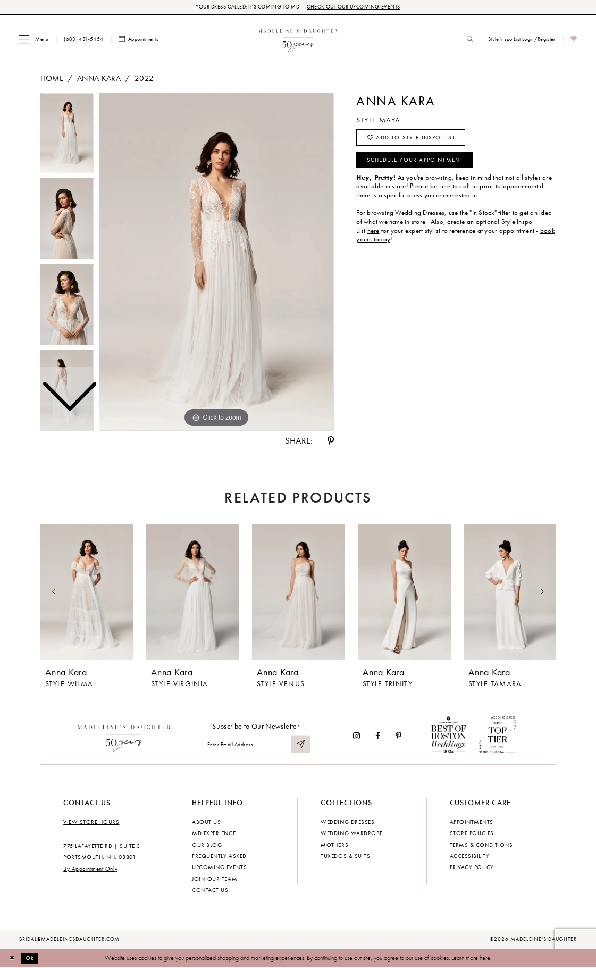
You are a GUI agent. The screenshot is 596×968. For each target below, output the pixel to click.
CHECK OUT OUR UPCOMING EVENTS (354, 7)
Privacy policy (472, 867)
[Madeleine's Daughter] (124, 736)
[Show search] (470, 39)
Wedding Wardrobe (351, 833)
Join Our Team (214, 879)
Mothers (334, 844)
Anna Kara (99, 78)
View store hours (91, 821)
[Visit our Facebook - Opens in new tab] (378, 736)
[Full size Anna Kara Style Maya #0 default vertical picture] (216, 262)
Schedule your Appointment (416, 162)
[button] (33, 39)
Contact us (210, 890)
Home (51, 78)
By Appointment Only (90, 869)
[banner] (298, 39)
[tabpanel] (216, 262)
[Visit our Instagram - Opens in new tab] (356, 736)
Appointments (471, 821)
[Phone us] (83, 39)
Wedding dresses (347, 821)
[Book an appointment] (138, 39)
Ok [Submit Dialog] (31, 958)
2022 (144, 78)
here (485, 958)
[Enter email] (256, 745)
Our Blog (207, 844)
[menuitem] (33, 39)
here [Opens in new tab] (373, 233)
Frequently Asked (219, 856)
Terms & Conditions (481, 844)
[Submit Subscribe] (300, 745)
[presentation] (86, 593)
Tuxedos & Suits (345, 856)
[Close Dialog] (13, 958)
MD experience (214, 833)
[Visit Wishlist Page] (574, 39)
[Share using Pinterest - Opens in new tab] (330, 441)
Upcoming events (219, 867)
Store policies (472, 833)
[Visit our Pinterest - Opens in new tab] (398, 736)
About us (206, 821)
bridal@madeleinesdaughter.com (69, 940)
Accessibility (470, 856)
